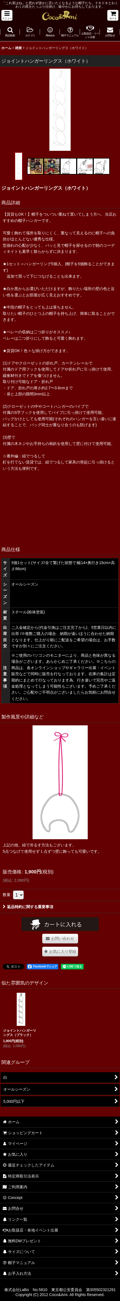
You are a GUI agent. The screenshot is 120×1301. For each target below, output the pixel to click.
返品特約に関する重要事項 (28, 907)
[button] (6, 15)
